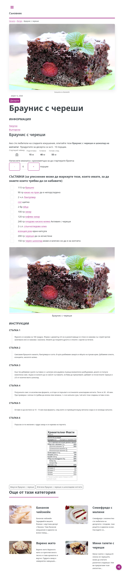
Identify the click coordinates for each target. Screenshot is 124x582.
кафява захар (32, 216)
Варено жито (46, 543)
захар (28, 211)
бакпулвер (30, 197)
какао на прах (31, 192)
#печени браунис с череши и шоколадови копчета (59, 487)
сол (20, 201)
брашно (29, 187)
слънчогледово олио (35, 226)
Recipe (19, 21)
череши (29, 235)
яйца (25, 206)
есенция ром (25, 231)
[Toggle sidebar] (12, 7)
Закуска (13, 125)
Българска (14, 129)
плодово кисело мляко (37, 221)
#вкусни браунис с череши (22, 487)
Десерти (14, 100)
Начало (12, 21)
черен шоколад (33, 240)
